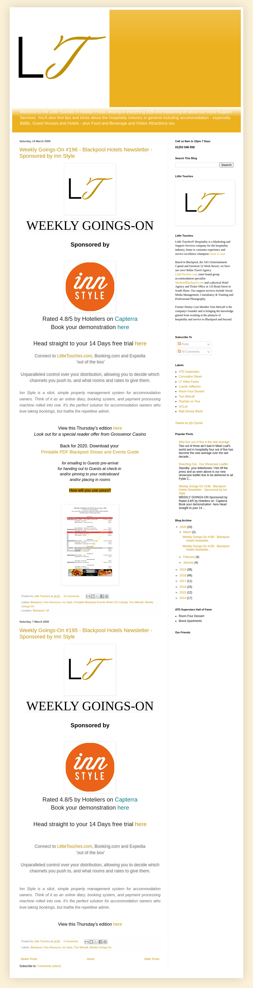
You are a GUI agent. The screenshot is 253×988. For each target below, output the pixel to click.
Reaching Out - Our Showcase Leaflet (203, 464)
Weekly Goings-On (100, 947)
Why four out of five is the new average (204, 442)
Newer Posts (29, 959)
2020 (183, 527)
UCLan (183, 406)
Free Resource (52, 602)
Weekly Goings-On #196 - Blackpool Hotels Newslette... (205, 538)
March (187, 532)
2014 (183, 598)
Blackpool (36, 602)
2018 (183, 575)
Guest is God (217, 254)
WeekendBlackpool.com (189, 282)
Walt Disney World (191, 411)
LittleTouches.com (74, 355)
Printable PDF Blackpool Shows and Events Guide (90, 452)
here (123, 327)
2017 (183, 581)
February (189, 557)
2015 (183, 592)
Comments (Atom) (49, 966)
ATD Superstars (189, 371)
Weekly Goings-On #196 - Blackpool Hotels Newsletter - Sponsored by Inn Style (203, 490)
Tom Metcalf (136, 602)
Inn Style (67, 602)
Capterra (126, 318)
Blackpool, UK (41, 610)
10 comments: (72, 596)
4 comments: (71, 941)
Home (91, 959)
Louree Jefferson (190, 386)
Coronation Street (190, 376)
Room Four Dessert (191, 391)
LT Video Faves (189, 381)
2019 (183, 569)
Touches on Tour (189, 401)
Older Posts (151, 959)
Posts (183, 344)
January (188, 562)
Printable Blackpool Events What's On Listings (101, 602)
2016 (183, 587)
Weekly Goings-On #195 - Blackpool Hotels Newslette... (205, 548)
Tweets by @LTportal (189, 423)
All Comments (188, 351)
